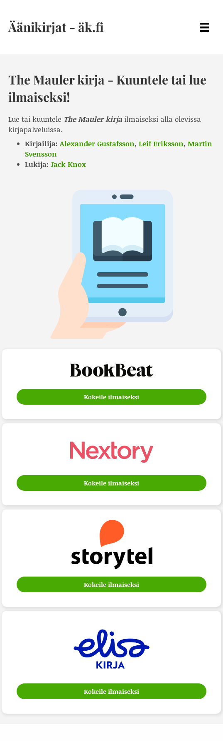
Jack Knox (68, 164)
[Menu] (204, 27)
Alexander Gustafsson (97, 143)
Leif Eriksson (161, 143)
